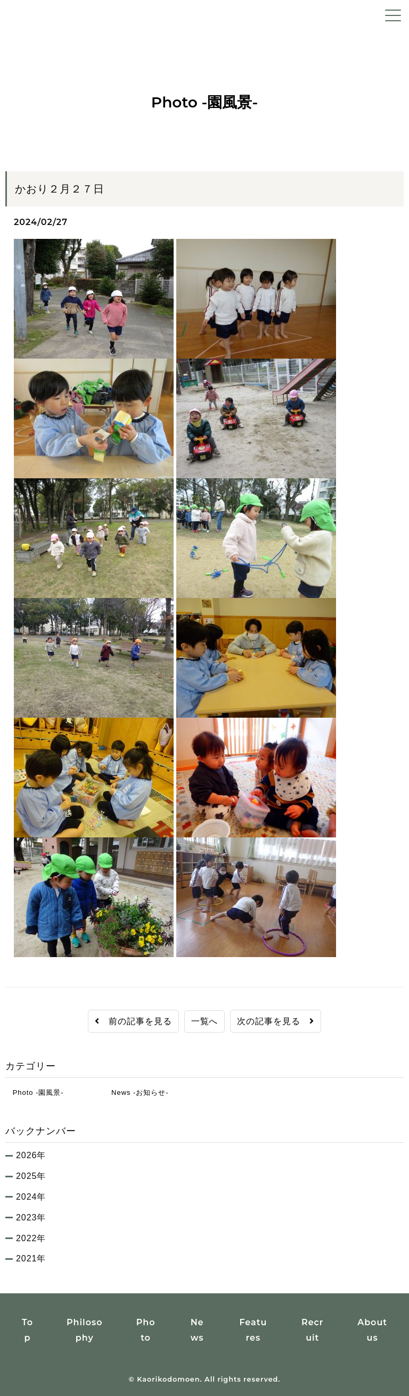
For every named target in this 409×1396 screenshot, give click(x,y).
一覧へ (204, 1021)
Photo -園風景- (34, 1092)
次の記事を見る (275, 1021)
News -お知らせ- (136, 1092)
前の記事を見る (133, 1021)
